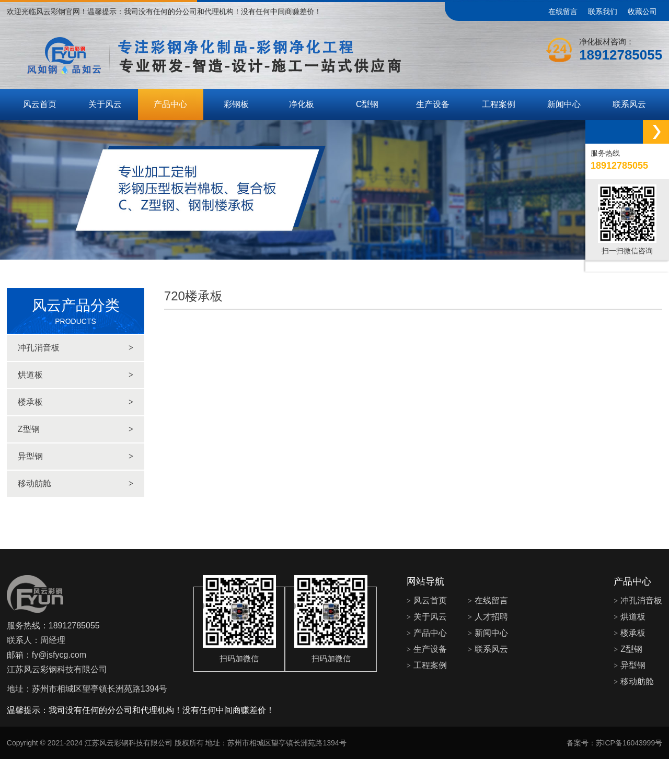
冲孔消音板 (75, 348)
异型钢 (75, 456)
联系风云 (629, 104)
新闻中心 (564, 104)
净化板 (301, 104)
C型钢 (367, 104)
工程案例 (498, 104)
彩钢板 (236, 104)
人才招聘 (488, 616)
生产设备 (432, 104)
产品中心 (170, 104)
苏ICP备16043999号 (629, 743)
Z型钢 (75, 429)
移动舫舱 (75, 484)
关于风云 (105, 104)
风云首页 (39, 104)
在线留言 (563, 11)
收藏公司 (642, 11)
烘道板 (75, 375)
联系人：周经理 (36, 640)
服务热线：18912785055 (53, 625)
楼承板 (75, 402)
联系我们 (602, 11)
